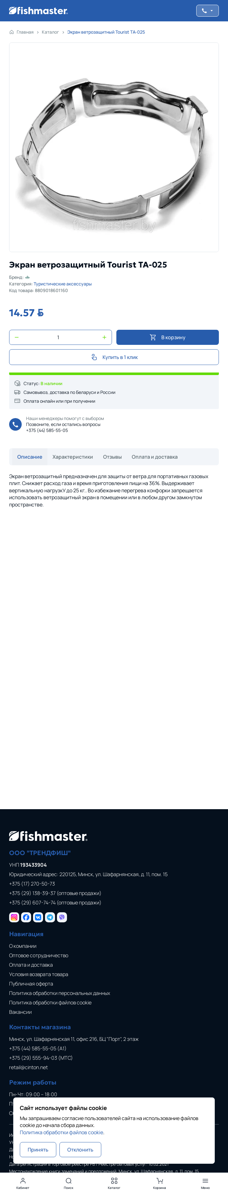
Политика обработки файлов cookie (50, 1002)
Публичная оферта (31, 983)
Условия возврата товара (38, 974)
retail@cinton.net (28, 1067)
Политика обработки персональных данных (59, 993)
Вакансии (20, 1011)
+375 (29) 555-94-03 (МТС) (41, 1057)
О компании (22, 945)
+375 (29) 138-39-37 (55, 893)
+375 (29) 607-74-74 (55, 902)
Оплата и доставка (31, 964)
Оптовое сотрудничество (38, 955)
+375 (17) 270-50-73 (32, 883)
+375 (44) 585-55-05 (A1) (38, 1048)
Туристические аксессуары (63, 284)
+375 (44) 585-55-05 (47, 430)
